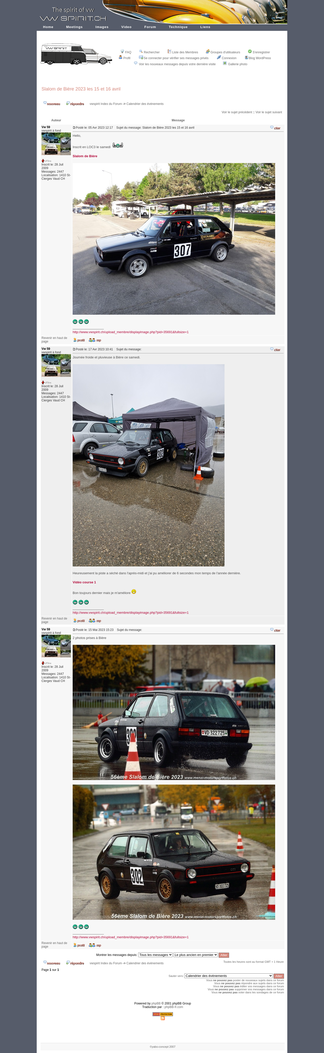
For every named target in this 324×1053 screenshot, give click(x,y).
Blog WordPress (258, 58)
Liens (205, 27)
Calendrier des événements (145, 104)
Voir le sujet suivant (268, 112)
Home (48, 27)
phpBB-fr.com (174, 1007)
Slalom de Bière (85, 156)
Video (126, 27)
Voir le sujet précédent (237, 112)
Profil (124, 58)
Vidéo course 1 (84, 582)
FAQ (125, 52)
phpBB (156, 1003)
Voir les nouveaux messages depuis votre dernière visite (177, 64)
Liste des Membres (182, 52)
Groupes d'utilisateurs (223, 52)
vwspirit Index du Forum (106, 104)
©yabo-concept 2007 (162, 1046)
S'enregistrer (259, 52)
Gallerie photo (237, 64)
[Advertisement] (163, 79)
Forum (150, 27)
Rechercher (149, 52)
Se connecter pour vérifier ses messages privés (174, 58)
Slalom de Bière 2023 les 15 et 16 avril (81, 88)
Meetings (74, 27)
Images (102, 27)
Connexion (226, 58)
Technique (178, 27)
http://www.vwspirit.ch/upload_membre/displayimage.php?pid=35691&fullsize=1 (131, 332)
